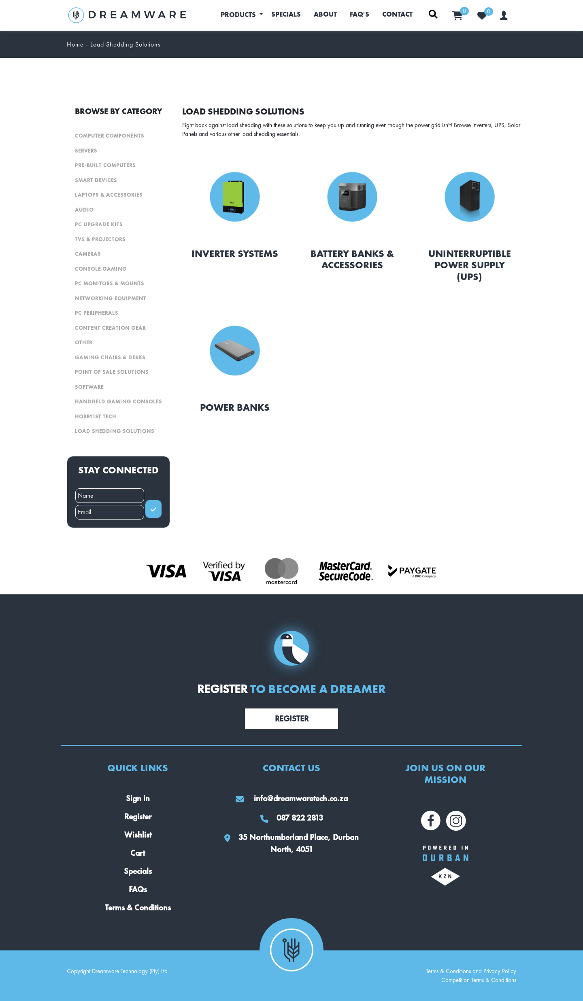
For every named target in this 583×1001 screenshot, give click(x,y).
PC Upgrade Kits (99, 224)
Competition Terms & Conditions (478, 980)
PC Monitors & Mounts (109, 283)
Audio (84, 209)
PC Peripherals (96, 313)
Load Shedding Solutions (114, 431)
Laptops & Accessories (109, 194)
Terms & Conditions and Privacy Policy (471, 971)
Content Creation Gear (110, 327)
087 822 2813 (291, 817)
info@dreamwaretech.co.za (292, 798)
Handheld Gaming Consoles (118, 401)
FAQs (138, 889)
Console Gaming (101, 268)
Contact (397, 14)
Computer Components (109, 135)
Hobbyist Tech (95, 416)
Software (89, 387)
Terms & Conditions (138, 907)
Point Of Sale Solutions (112, 372)
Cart (137, 853)
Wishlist (137, 834)
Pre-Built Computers (105, 165)
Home (75, 44)
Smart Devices (96, 180)
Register (292, 718)
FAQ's (359, 14)
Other (83, 342)
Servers (86, 150)
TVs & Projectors (100, 239)
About (325, 14)
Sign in (138, 798)
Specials (286, 14)
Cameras (88, 253)
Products (239, 14)
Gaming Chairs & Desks (110, 357)
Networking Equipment (110, 298)
